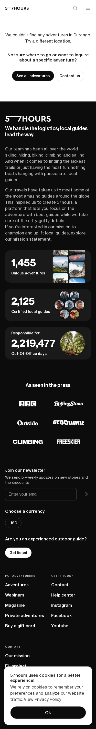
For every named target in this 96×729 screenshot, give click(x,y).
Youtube (59, 625)
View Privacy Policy (42, 699)
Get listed (18, 552)
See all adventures (33, 76)
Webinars (14, 595)
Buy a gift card (20, 625)
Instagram (61, 605)
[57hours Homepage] (17, 8)
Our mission (17, 655)
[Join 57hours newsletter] (86, 494)
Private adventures (24, 615)
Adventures (17, 584)
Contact (60, 584)
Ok (48, 712)
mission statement (32, 239)
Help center (63, 595)
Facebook (61, 615)
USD (13, 523)
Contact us (69, 76)
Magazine (15, 605)
